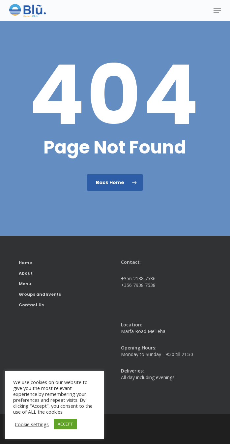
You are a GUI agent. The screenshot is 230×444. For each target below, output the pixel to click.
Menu (25, 284)
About (26, 273)
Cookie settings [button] (32, 424)
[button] (217, 10)
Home (25, 262)
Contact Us (31, 305)
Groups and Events (40, 294)
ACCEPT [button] (65, 424)
